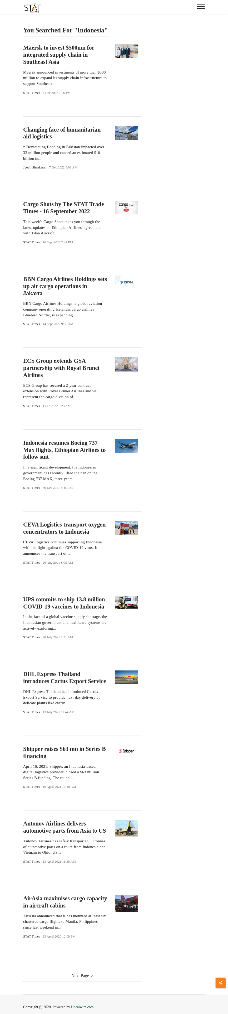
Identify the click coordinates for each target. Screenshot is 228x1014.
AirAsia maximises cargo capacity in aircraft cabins (65, 902)
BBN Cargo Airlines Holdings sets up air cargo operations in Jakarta (65, 286)
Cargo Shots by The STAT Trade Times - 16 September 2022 (63, 208)
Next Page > (82, 975)
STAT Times (31, 93)
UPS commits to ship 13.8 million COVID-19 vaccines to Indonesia (64, 603)
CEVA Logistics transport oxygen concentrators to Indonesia (64, 528)
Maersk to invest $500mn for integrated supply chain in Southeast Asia (58, 54)
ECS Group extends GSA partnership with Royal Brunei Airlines (61, 368)
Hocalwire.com (82, 1007)
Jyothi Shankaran (35, 167)
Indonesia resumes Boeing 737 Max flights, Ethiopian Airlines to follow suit (64, 450)
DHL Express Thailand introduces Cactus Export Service (64, 677)
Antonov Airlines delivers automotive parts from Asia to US (64, 827)
